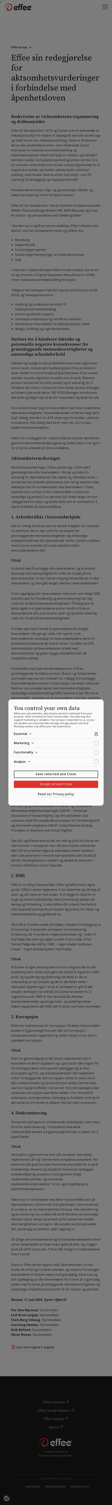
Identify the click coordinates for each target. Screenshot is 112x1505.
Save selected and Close (56, 774)
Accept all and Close (56, 784)
